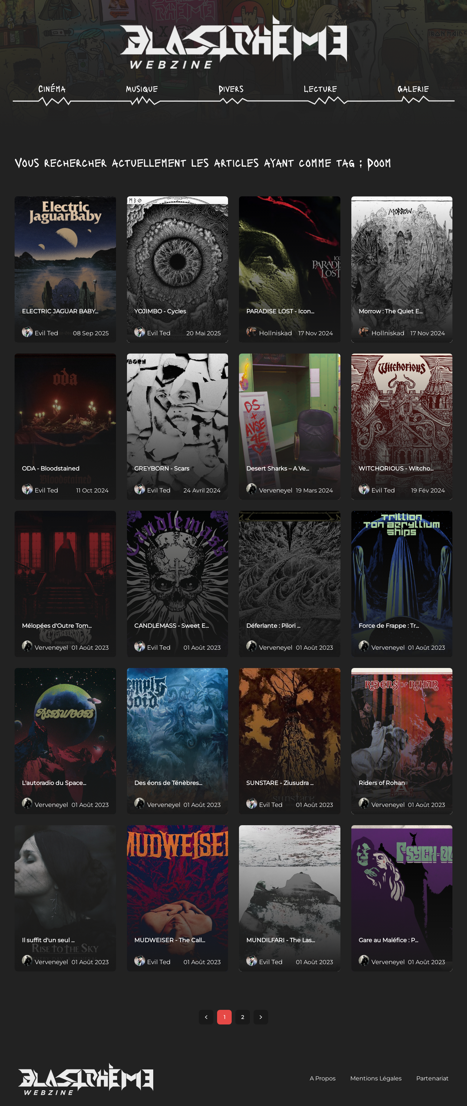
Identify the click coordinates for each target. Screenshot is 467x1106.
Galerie (413, 88)
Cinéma (52, 88)
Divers (231, 88)
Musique (142, 88)
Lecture (320, 88)
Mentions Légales (376, 1078)
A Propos (323, 1078)
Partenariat (432, 1078)
